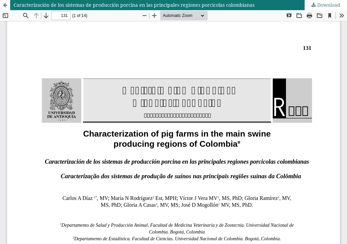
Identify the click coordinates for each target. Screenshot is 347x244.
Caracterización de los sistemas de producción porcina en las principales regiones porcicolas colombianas (134, 5)
